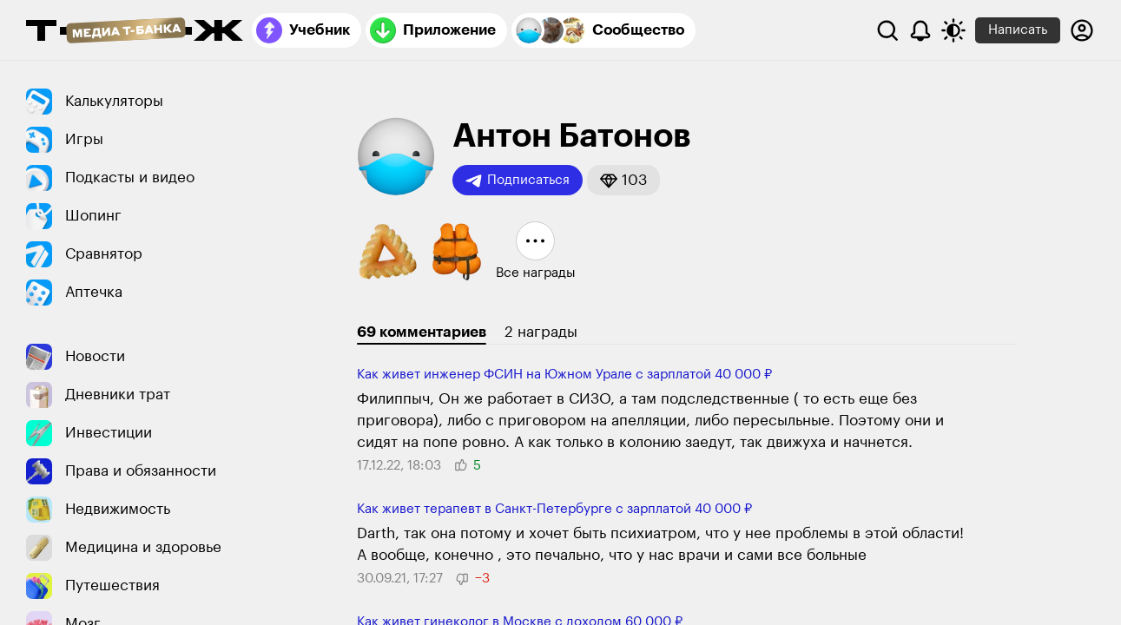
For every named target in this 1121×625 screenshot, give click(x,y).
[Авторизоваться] (1082, 30)
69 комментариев (421, 332)
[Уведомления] (920, 30)
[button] (623, 180)
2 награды (540, 332)
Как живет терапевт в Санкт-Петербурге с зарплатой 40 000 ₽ (554, 509)
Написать (1017, 29)
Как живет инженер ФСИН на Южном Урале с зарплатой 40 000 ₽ (564, 374)
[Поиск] (887, 30)
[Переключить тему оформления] (953, 30)
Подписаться (517, 180)
